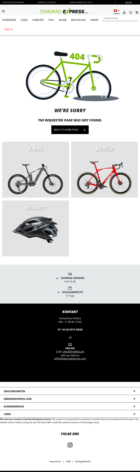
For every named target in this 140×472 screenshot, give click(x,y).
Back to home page (70, 130)
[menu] (69, 25)
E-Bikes (35, 170)
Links (70, 414)
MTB (35, 228)
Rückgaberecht (83, 461)
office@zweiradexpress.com (70, 358)
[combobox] (119, 18)
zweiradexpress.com (70, 399)
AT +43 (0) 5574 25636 (70, 329)
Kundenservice (70, 406)
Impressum (55, 461)
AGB (68, 461)
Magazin (128, 2)
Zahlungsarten (70, 391)
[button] (3, 12)
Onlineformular (73, 351)
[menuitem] (9, 21)
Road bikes (104, 170)
